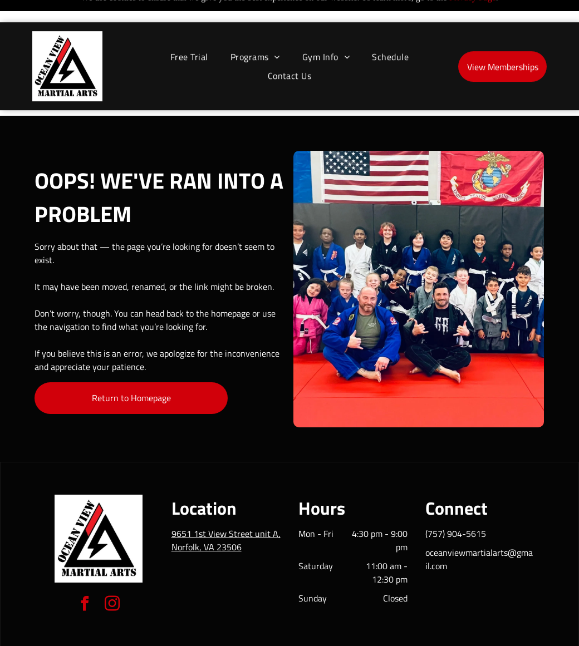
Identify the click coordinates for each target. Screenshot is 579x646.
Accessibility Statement (312, 634)
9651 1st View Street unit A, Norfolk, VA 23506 (226, 512)
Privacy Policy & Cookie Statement (220, 634)
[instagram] (112, 577)
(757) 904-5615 (455, 505)
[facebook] (85, 577)
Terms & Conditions (381, 634)
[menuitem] (189, 34)
